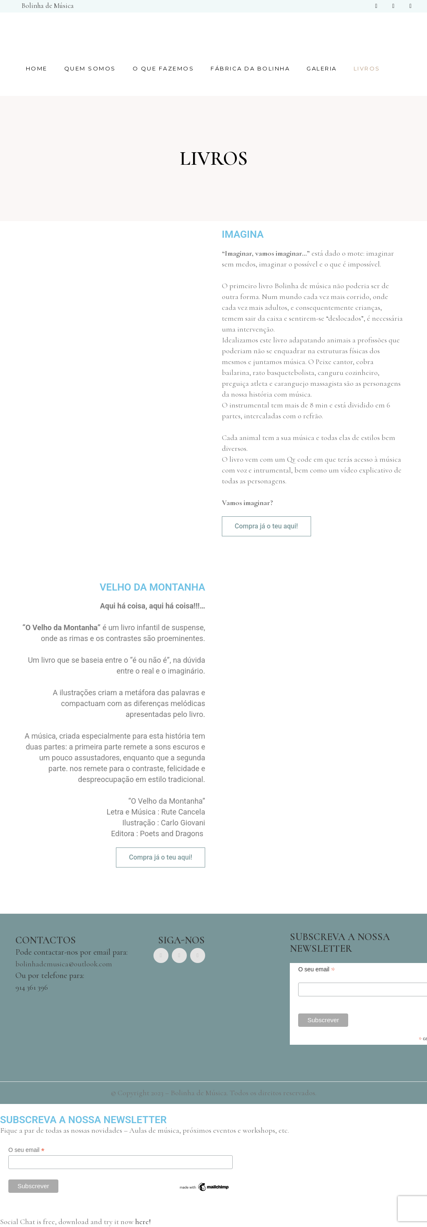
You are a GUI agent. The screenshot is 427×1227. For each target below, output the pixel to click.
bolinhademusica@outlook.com (63, 963)
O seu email (26, 1150)
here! (143, 1221)
